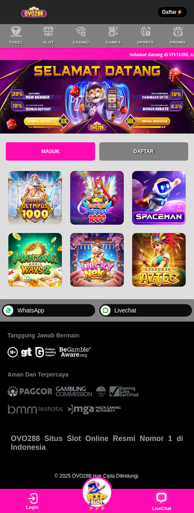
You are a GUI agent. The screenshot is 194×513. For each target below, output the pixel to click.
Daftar (143, 151)
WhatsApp (23, 310)
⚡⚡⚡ (97, 500)
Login (32, 501)
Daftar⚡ (172, 12)
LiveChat (161, 501)
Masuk (50, 151)
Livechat (118, 310)
